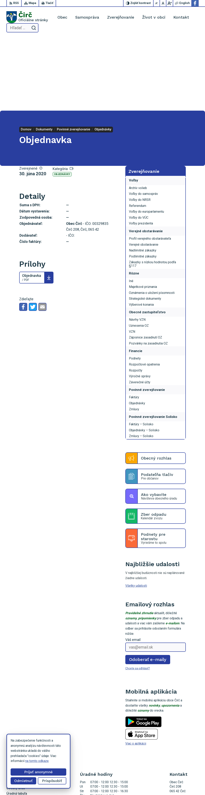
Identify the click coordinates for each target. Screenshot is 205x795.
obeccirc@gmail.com (184, 745)
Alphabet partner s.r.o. (92, 784)
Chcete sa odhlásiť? (137, 595)
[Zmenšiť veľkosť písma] (157, 3)
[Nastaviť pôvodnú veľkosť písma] (163, 3)
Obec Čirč (141, 784)
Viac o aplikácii (135, 670)
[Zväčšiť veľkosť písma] (169, 3)
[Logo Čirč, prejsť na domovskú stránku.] (27, 17)
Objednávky (62, 100)
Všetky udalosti (136, 512)
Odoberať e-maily (148, 585)
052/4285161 (179, 740)
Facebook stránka (182, 749)
